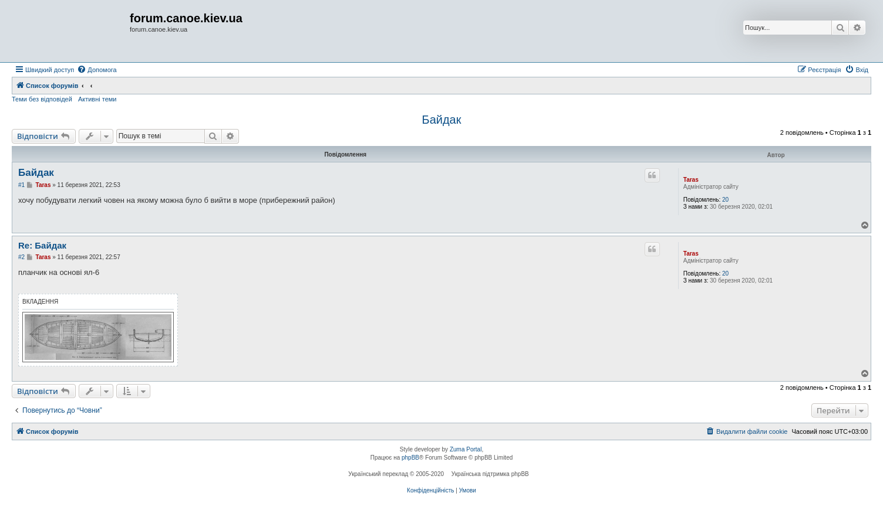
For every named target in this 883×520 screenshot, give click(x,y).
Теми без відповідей (42, 99)
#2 (21, 257)
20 (725, 199)
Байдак (441, 119)
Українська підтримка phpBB (490, 474)
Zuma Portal (465, 449)
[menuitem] (96, 70)
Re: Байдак (42, 245)
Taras (691, 179)
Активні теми (97, 99)
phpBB (410, 457)
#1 (21, 185)
